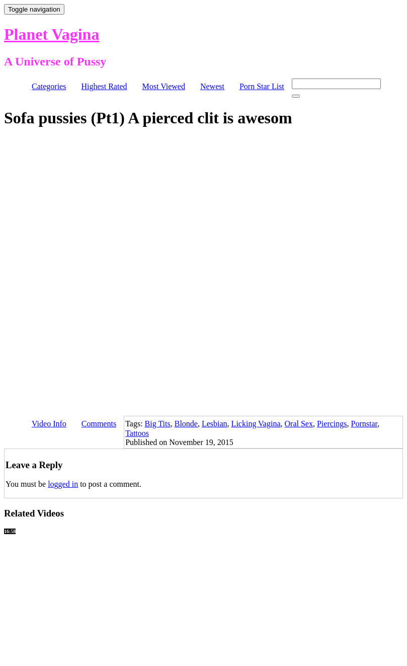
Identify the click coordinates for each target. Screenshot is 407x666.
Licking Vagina (256, 423)
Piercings (332, 423)
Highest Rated (104, 86)
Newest (212, 86)
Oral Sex (299, 423)
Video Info (49, 423)
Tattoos (137, 433)
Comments (99, 423)
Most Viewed (163, 86)
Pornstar (364, 423)
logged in (63, 484)
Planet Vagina (51, 34)
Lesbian (214, 423)
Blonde (186, 423)
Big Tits (158, 423)
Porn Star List (261, 86)
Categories (49, 86)
